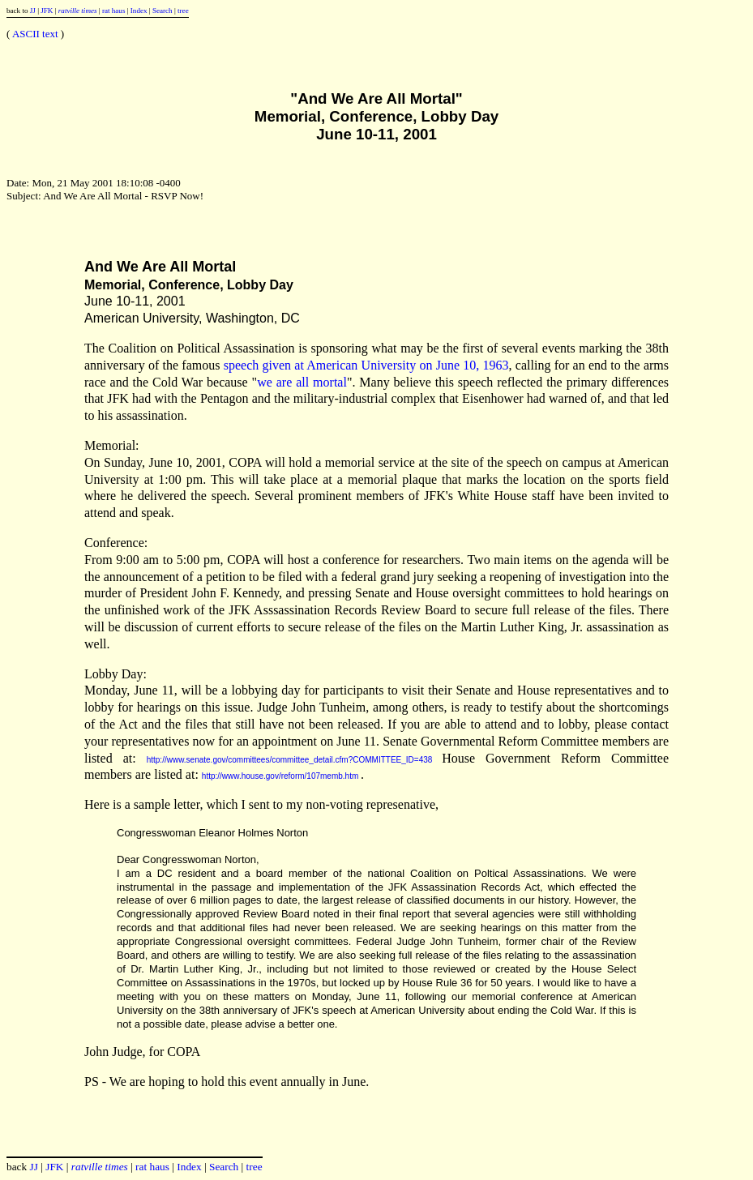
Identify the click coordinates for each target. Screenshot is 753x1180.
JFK (47, 10)
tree (183, 10)
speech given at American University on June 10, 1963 (366, 365)
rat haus (114, 10)
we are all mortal (302, 382)
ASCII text (35, 34)
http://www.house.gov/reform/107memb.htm (280, 776)
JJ (33, 10)
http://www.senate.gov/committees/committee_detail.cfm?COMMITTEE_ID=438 (290, 759)
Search (162, 10)
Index (139, 10)
